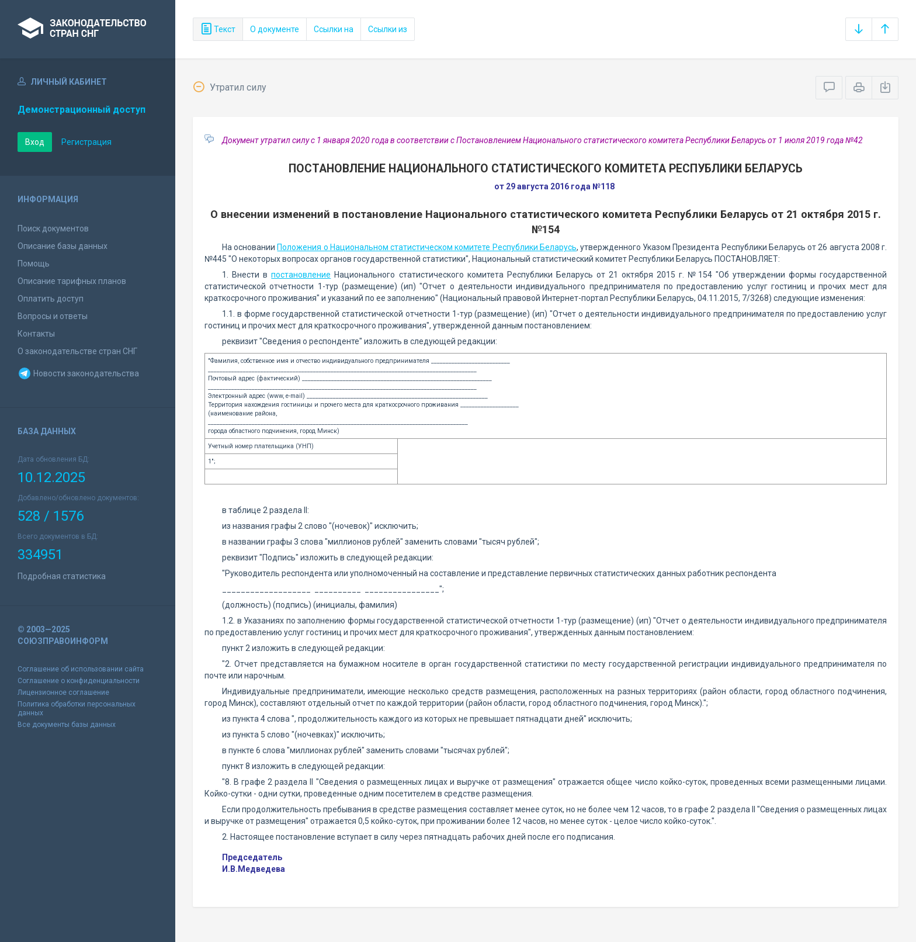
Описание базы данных (62, 246)
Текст (217, 29)
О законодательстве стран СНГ (77, 351)
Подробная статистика (62, 576)
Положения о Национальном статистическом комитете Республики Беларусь (426, 247)
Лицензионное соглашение (63, 692)
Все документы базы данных (67, 725)
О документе (274, 29)
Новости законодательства (78, 373)
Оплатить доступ (51, 298)
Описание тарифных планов (72, 281)
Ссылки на (333, 29)
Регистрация (86, 142)
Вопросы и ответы (53, 316)
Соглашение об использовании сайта (81, 669)
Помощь (34, 263)
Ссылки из (387, 29)
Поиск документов (53, 228)
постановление (301, 274)
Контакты (36, 333)
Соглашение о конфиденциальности (79, 681)
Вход (34, 142)
